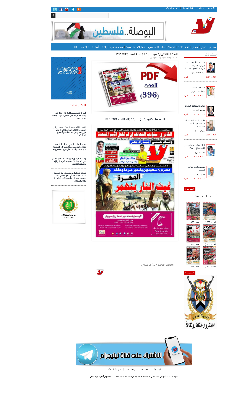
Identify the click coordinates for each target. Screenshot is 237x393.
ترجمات (156, 47)
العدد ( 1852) (179, 266)
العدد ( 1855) (195, 222)
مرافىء (70, 47)
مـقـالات (195, 54)
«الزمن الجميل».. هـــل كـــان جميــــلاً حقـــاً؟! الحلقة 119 (180, 123)
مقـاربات (126, 47)
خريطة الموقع (156, 8)
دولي (180, 47)
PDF (61, 47)
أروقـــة (80, 47)
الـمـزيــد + (174, 189)
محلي (197, 47)
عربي (188, 47)
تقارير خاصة (168, 47)
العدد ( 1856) (179, 222)
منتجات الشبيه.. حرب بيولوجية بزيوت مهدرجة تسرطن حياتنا (180, 65)
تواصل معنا (172, 8)
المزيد (171, 77)
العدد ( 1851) (195, 266)
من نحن (185, 8)
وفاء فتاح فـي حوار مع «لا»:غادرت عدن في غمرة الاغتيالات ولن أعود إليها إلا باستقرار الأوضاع (54, 161)
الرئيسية (196, 8)
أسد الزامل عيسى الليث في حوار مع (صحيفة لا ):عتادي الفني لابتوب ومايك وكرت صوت (54, 115)
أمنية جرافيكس (82, 376)
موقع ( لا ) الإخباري (142, 57)
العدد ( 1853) (195, 244)
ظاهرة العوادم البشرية (180, 106)
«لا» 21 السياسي (141, 47)
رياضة (89, 47)
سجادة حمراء (101, 47)
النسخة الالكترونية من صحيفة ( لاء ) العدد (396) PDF (132, 54)
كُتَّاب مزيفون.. (183, 87)
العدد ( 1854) (179, 244)
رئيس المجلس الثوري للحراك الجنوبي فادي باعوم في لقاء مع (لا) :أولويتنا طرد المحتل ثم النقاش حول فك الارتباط (54, 147)
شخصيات (114, 47)
